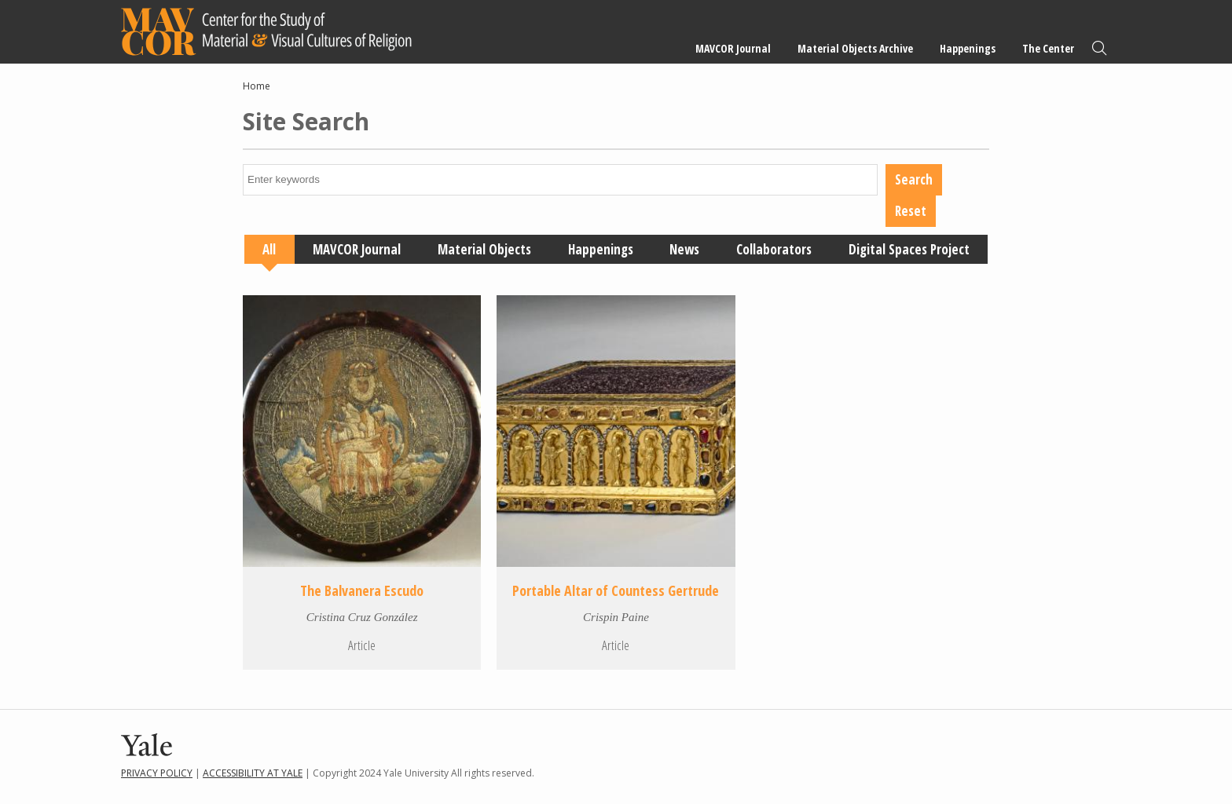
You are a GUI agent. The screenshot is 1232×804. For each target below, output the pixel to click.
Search (1099, 48)
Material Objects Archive (855, 48)
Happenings (968, 48)
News (684, 249)
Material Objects (484, 249)
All (269, 249)
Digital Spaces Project (909, 249)
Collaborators (774, 249)
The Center (1048, 48)
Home (256, 86)
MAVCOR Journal (733, 48)
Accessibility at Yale (252, 773)
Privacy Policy (156, 773)
